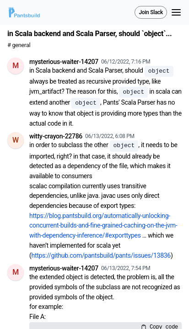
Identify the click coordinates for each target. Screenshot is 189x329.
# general (18, 45)
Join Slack (151, 12)
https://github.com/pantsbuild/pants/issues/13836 (101, 255)
